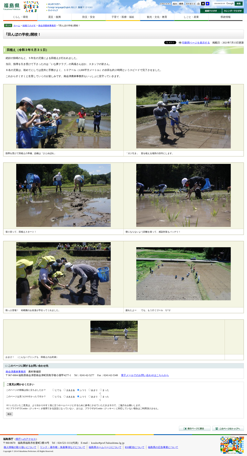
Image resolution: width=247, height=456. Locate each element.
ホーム (17, 25)
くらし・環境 (20, 17)
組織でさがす (211, 11)
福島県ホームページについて (105, 447)
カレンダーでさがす (233, 11)
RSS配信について (134, 447)
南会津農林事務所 (47, 25)
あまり (94, 390)
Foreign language (69, 7)
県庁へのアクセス (26, 439)
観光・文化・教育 (157, 17)
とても (58, 390)
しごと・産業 (191, 17)
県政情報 (226, 17)
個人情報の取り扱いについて (20, 447)
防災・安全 (88, 17)
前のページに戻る (194, 428)
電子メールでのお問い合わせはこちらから (145, 375)
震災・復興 (54, 17)
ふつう (83, 390)
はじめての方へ (69, 4)
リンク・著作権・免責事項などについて (62, 447)
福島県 (11, 6)
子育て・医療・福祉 (123, 17)
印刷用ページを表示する (196, 42)
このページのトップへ (228, 428)
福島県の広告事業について (163, 447)
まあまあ (70, 390)
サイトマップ (69, 10)
